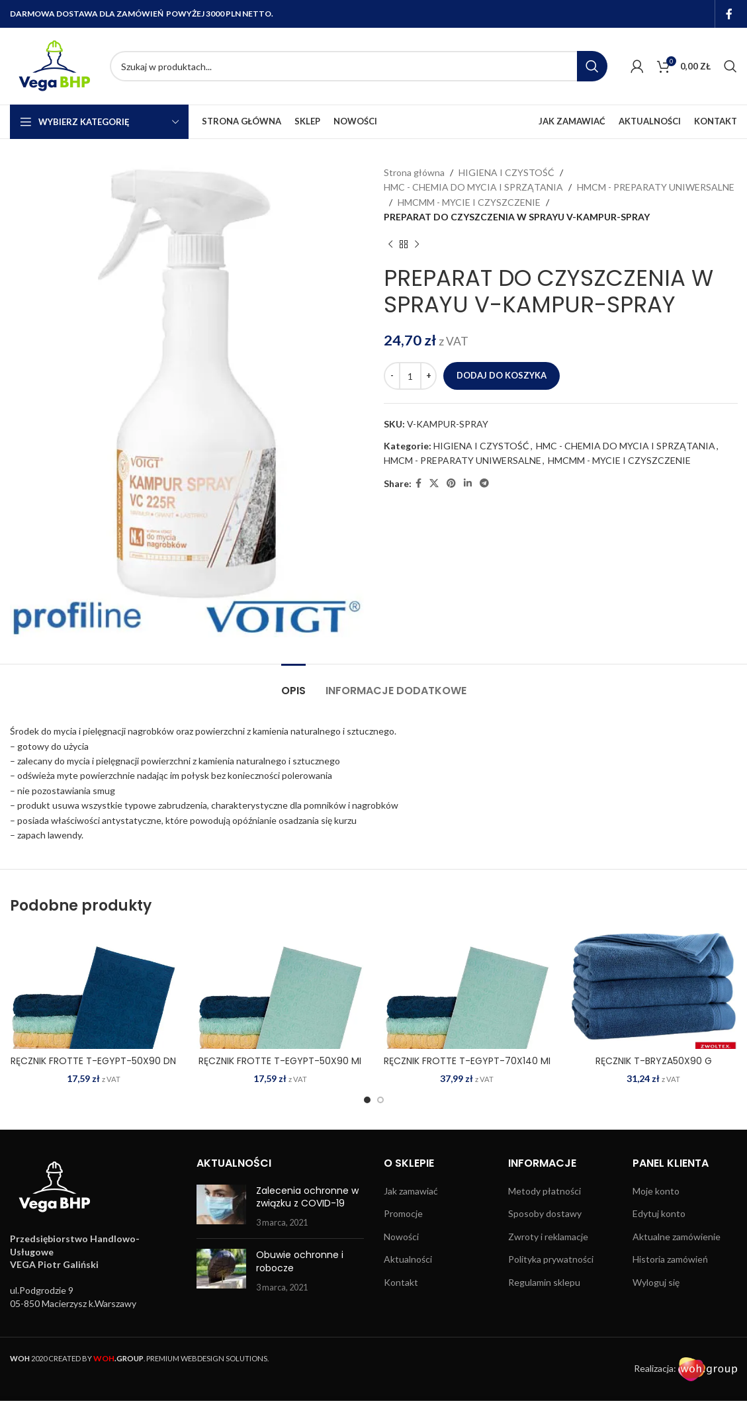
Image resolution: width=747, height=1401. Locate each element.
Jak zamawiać (411, 1191)
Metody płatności (544, 1191)
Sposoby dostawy (545, 1213)
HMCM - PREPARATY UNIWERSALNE (655, 187)
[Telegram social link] (484, 483)
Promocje (403, 1213)
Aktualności (408, 1259)
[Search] (358, 66)
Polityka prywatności (550, 1259)
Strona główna (414, 172)
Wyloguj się (656, 1282)
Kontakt (401, 1282)
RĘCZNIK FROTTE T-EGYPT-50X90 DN (93, 1060)
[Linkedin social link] (468, 483)
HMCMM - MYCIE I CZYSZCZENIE (469, 202)
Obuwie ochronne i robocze (299, 1261)
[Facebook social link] (729, 14)
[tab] (293, 684)
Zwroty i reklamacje (548, 1236)
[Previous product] (390, 244)
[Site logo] (53, 65)
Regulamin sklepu (544, 1282)
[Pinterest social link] (451, 483)
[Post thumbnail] (221, 1207)
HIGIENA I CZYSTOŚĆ (506, 172)
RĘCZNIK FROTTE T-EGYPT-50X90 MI (279, 1060)
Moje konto (656, 1191)
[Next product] (416, 244)
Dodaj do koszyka (502, 375)
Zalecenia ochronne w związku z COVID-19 (307, 1197)
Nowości (401, 1236)
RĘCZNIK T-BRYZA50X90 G (653, 1060)
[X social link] (434, 483)
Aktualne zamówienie (677, 1236)
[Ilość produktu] (410, 376)
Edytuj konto (659, 1213)
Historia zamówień (670, 1259)
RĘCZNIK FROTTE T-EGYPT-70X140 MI (467, 1060)
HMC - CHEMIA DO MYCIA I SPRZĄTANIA (473, 187)
